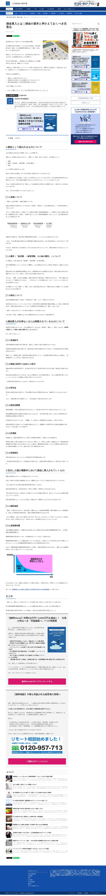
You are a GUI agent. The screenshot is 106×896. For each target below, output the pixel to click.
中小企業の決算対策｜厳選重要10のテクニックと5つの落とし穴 (30, 801)
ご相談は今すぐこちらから (37, 762)
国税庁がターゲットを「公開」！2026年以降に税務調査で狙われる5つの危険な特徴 (35, 842)
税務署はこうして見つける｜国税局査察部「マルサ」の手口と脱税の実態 (32, 777)
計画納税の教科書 (21, 3)
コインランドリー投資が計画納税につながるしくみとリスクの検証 (31, 850)
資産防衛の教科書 (11, 17)
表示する (17, 138)
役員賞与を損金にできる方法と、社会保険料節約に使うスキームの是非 (32, 834)
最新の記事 (23, 95)
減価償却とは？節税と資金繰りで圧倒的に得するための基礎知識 (30, 589)
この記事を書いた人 (12, 95)
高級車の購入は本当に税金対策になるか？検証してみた (28, 810)
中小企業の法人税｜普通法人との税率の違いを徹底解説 (28, 818)
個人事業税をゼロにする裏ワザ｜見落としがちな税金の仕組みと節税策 (32, 793)
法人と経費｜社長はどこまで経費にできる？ (25, 785)
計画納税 (19, 17)
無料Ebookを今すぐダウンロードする (37, 682)
